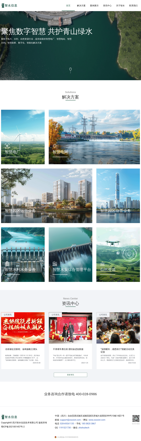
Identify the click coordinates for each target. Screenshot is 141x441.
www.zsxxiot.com (97, 420)
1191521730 (65, 427)
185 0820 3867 (89, 423)
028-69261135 (67, 423)
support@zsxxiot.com (70, 420)
